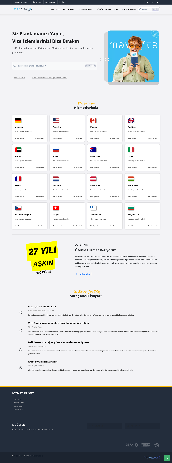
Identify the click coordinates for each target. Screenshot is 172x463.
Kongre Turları (86, 9)
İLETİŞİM (62, 2)
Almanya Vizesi (18, 78)
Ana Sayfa (55, 9)
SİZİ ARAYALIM (36, 2)
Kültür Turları (104, 9)
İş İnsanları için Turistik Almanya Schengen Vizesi (48, 78)
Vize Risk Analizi (129, 9)
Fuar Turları (69, 9)
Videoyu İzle (83, 274)
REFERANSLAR (50, 2)
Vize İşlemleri (18, 410)
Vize (116, 9)
